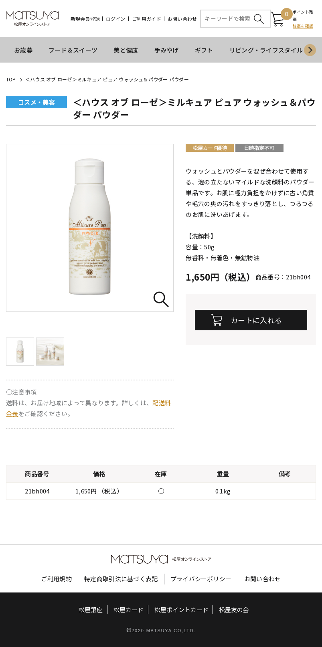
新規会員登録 (85, 18)
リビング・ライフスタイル (266, 50)
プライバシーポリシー (201, 579)
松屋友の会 (234, 610)
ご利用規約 (56, 579)
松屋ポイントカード (181, 610)
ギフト (204, 50)
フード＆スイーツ (73, 50)
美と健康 (125, 50)
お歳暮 (23, 50)
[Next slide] (310, 50)
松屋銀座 (91, 610)
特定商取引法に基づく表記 (121, 579)
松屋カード (128, 610)
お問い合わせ (182, 18)
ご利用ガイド (146, 18)
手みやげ (166, 50)
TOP (11, 79)
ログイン (116, 18)
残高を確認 (303, 26)
